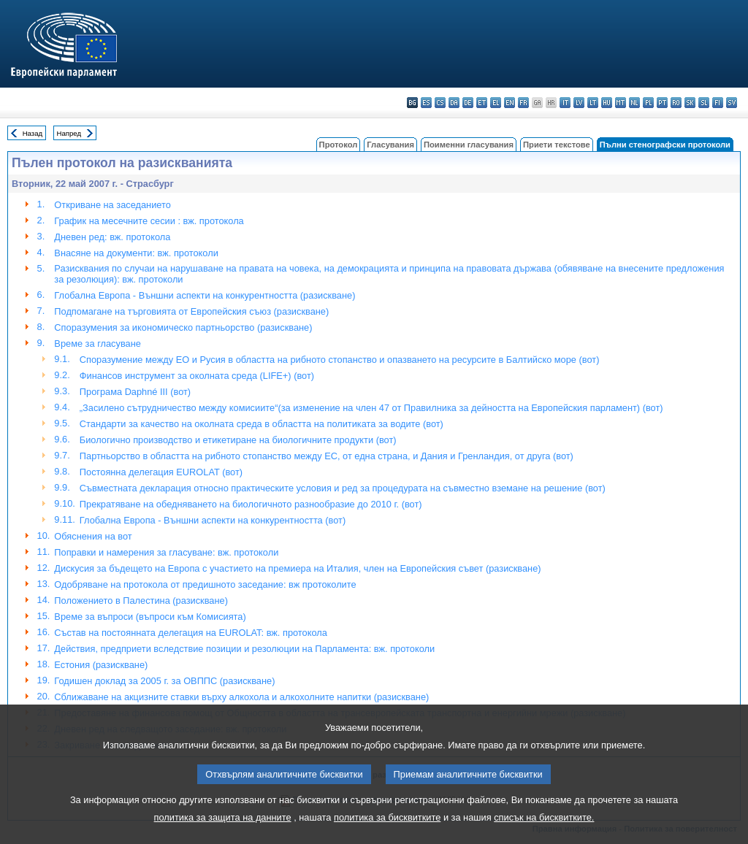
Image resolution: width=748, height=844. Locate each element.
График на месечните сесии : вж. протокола (148, 220)
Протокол (338, 144)
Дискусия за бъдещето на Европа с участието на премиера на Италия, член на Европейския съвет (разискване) (297, 568)
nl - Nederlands (634, 102)
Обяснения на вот (92, 536)
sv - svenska (731, 102)
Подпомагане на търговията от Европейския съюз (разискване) (191, 311)
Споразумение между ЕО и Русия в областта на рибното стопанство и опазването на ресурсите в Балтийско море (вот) (340, 359)
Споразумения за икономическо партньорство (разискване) (183, 327)
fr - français (523, 102)
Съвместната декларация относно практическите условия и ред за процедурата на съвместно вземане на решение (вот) (343, 488)
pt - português (662, 102)
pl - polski (648, 102)
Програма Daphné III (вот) (135, 391)
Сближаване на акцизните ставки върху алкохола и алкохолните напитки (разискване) (241, 696)
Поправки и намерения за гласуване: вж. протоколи (166, 552)
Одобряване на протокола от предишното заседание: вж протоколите (205, 584)
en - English (509, 102)
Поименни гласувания (469, 144)
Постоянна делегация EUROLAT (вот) (161, 472)
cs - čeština (440, 102)
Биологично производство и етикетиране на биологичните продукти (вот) (238, 439)
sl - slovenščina (703, 102)
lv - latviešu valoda (578, 102)
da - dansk (454, 102)
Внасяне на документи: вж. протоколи (136, 253)
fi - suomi (717, 102)
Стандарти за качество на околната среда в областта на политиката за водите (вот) (261, 423)
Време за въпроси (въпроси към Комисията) (149, 616)
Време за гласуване (97, 343)
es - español (426, 102)
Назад (33, 133)
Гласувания (390, 144)
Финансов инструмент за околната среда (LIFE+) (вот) (197, 375)
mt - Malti (620, 102)
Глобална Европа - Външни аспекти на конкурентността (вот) (213, 520)
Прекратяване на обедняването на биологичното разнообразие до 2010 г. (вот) (251, 504)
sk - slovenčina (689, 102)
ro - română (676, 102)
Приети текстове (556, 144)
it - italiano (565, 102)
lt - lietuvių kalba (592, 102)
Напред (69, 133)
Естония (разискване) (101, 664)
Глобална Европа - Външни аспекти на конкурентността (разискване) (204, 295)
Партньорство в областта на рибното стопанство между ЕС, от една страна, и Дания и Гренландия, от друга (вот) (326, 455)
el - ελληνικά (495, 102)
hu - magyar (606, 102)
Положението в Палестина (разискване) (141, 600)
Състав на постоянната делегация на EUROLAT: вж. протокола (190, 632)
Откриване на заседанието (112, 204)
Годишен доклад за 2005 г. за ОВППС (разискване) (164, 680)
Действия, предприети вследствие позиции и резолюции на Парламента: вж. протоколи (244, 648)
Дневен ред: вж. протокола (112, 236)
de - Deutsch (467, 102)
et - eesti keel (481, 102)
